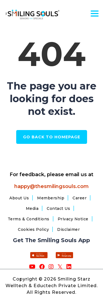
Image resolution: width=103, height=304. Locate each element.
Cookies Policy (33, 229)
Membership (50, 197)
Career (80, 197)
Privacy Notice (73, 218)
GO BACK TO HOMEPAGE (51, 136)
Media (32, 208)
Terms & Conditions (28, 218)
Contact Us (58, 208)
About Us (19, 197)
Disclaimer (68, 229)
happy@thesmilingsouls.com (51, 186)
